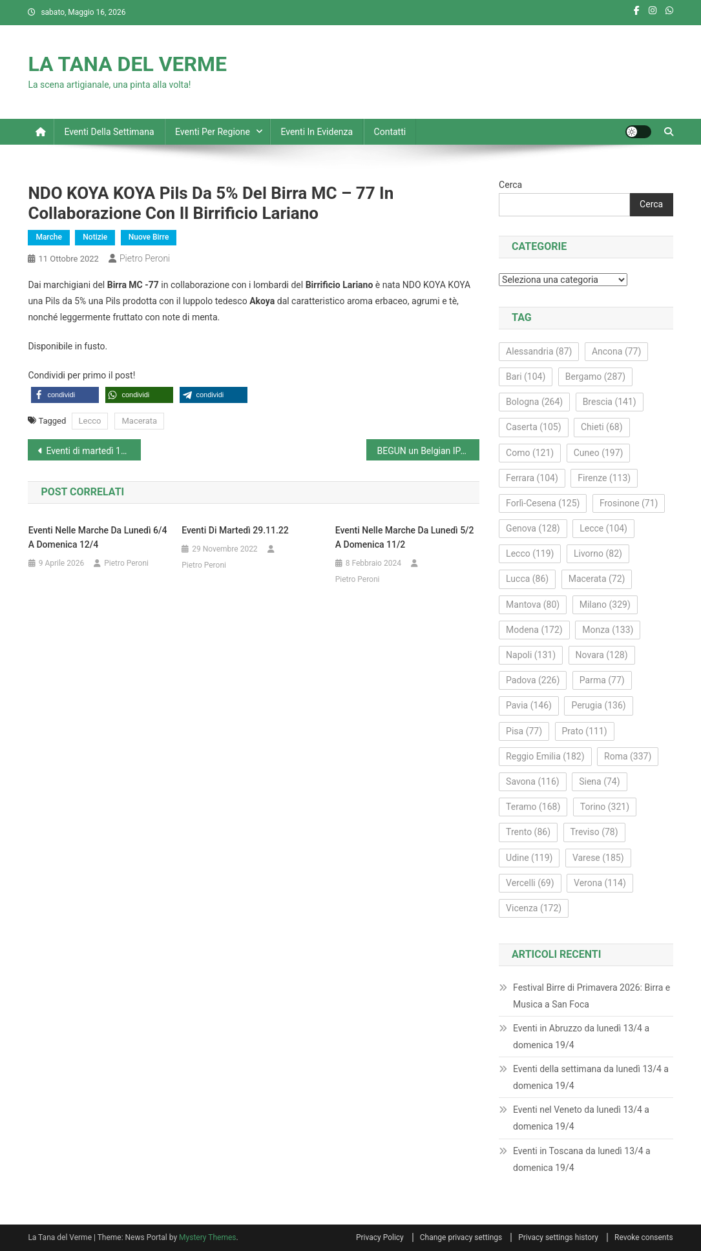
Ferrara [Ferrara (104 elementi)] (532, 478)
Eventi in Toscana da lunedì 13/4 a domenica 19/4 (582, 1159)
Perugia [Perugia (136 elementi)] (598, 705)
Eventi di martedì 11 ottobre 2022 (93, 451)
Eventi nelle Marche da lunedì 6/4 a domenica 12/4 (97, 537)
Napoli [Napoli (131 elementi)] (531, 655)
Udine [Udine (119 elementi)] (529, 858)
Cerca (510, 185)
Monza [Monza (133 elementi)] (607, 630)
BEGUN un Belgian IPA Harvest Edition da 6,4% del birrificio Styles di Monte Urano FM (428, 451)
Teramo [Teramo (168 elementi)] (533, 806)
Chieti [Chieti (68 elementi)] (602, 427)
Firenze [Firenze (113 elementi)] (604, 478)
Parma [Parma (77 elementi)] (602, 680)
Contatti (390, 132)
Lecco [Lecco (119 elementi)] (530, 553)
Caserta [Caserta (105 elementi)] (533, 427)
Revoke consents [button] (643, 1237)
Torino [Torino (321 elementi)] (604, 806)
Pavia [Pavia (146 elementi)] (529, 705)
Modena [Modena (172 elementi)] (534, 630)
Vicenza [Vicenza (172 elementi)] (533, 908)
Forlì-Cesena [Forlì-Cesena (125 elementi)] (543, 503)
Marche (48, 237)
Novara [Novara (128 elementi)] (602, 655)
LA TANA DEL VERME (127, 64)
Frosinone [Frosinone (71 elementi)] (629, 503)
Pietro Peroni (145, 258)
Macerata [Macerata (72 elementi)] (597, 579)
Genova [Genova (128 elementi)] (533, 528)
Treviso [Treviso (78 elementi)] (594, 832)
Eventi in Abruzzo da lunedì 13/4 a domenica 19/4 (581, 1036)
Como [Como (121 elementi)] (530, 453)
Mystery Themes (207, 1237)
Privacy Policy (380, 1237)
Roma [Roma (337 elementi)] (627, 756)
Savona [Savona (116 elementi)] (533, 781)
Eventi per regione (212, 132)
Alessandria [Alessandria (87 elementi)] (539, 351)
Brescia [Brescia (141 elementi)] (609, 402)
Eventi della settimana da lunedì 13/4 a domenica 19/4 (591, 1077)
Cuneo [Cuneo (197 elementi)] (598, 453)
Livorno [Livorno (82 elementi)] (598, 553)
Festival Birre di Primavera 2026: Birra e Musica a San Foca (591, 995)
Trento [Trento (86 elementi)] (528, 832)
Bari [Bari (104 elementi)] (525, 376)
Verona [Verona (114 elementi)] (600, 883)
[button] (65, 395)
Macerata (139, 421)
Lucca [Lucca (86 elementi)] (527, 579)
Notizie (95, 237)
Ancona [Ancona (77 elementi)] (616, 351)
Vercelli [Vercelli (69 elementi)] (530, 883)
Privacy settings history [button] (558, 1237)
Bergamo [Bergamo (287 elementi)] (595, 376)
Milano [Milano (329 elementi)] (605, 604)
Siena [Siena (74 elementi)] (599, 781)
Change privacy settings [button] (461, 1237)
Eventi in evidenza (316, 132)
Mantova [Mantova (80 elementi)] (533, 604)
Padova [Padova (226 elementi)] (533, 680)
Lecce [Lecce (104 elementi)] (603, 528)
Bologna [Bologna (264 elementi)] (534, 402)
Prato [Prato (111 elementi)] (584, 731)
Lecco (90, 421)
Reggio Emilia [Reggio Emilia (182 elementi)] (545, 756)
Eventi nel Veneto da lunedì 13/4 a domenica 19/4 (581, 1118)
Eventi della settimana (109, 132)
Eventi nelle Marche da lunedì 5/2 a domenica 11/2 (404, 537)
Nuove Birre (149, 237)
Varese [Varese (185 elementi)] (598, 858)
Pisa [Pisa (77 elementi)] (524, 731)
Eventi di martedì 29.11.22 (235, 530)
